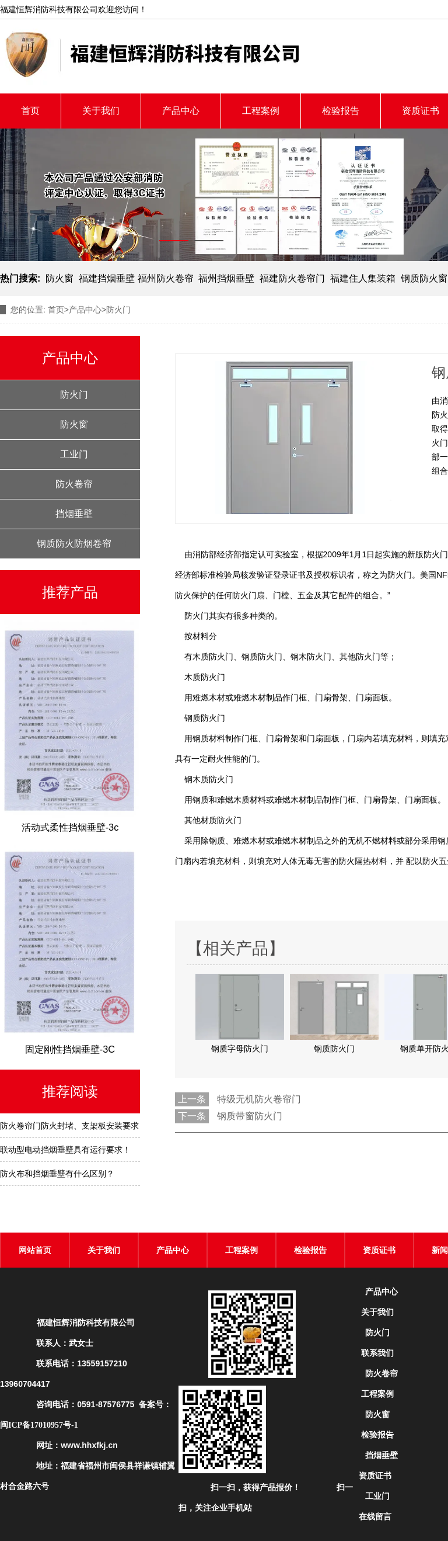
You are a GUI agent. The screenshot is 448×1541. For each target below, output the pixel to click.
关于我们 (101, 111)
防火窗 (60, 278)
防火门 (74, 395)
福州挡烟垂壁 (226, 278)
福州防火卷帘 (166, 278)
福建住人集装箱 (363, 278)
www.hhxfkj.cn (89, 1445)
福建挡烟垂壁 (107, 278)
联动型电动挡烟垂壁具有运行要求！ (65, 1149)
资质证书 (379, 1250)
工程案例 (260, 111)
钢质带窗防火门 (249, 1116)
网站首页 (35, 1250)
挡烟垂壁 (74, 514)
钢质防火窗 (424, 278)
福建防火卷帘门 (292, 278)
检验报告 (340, 111)
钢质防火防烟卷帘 (74, 544)
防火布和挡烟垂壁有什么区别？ (57, 1173)
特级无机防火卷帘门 (259, 1099)
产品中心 (181, 111)
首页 (30, 111)
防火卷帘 (74, 484)
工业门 (74, 454)
